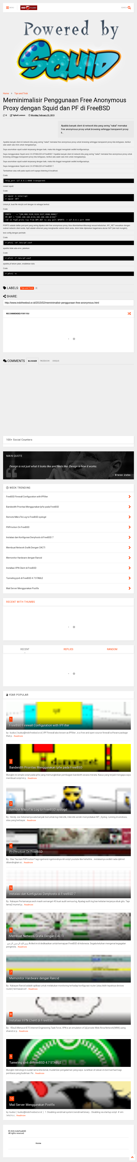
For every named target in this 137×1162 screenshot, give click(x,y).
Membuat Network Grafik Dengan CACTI (36, 936)
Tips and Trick (21, 93)
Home (6, 93)
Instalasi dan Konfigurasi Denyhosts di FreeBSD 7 (42, 894)
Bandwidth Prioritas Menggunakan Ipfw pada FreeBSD (45, 767)
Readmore (18, 736)
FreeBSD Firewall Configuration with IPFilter (39, 725)
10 (11, 1098)
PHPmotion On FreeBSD (26, 852)
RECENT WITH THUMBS (20, 601)
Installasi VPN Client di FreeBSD (31, 1020)
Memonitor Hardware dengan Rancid (34, 978)
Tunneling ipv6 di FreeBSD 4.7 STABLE (35, 1062)
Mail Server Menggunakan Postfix (32, 1105)
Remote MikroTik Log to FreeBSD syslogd (38, 809)
